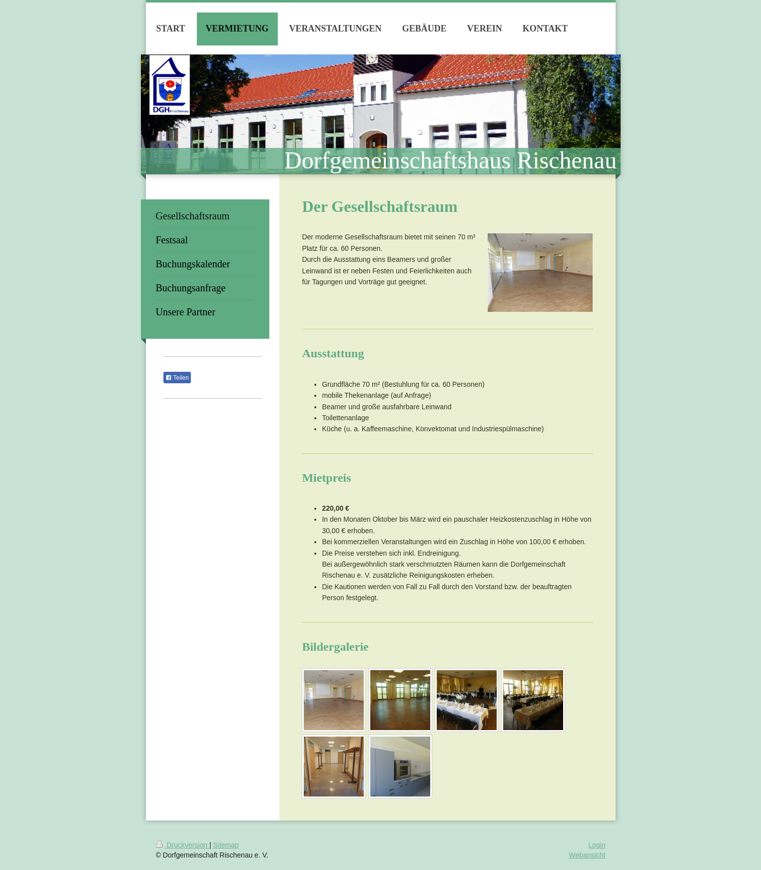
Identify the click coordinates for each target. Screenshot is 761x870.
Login (596, 845)
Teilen (177, 377)
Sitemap (226, 845)
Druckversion (182, 845)
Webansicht (587, 855)
